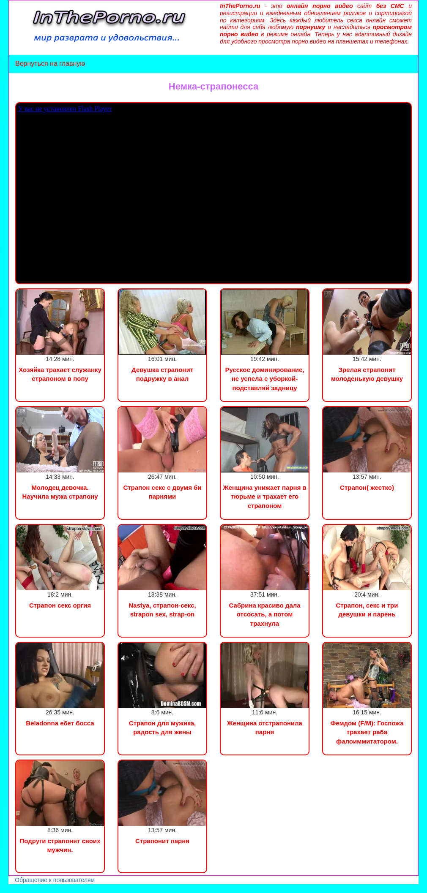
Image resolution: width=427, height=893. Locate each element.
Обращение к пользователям (55, 880)
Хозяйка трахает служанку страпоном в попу (60, 374)
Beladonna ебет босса (60, 723)
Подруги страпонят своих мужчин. (59, 845)
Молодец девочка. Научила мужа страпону (60, 492)
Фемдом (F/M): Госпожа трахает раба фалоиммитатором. (366, 732)
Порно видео (19, 888)
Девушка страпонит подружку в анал (162, 374)
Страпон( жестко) (367, 487)
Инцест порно (116, 888)
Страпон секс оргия (60, 605)
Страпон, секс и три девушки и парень (367, 610)
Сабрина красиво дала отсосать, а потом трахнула (264, 614)
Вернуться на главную (50, 63)
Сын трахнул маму (67, 888)
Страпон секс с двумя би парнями (162, 492)
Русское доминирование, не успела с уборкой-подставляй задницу (264, 378)
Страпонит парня (162, 840)
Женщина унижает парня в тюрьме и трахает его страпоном (265, 496)
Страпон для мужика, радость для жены (162, 727)
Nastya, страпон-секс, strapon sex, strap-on (162, 610)
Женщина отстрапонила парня (264, 727)
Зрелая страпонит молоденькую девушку (367, 374)
